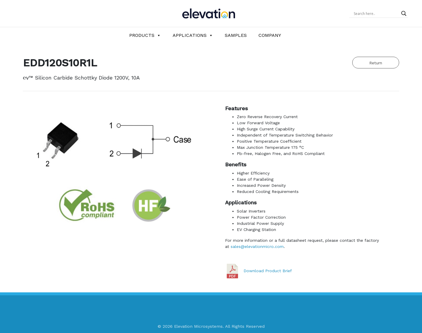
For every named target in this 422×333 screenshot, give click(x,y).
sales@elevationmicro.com (257, 246)
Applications (193, 35)
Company (269, 35)
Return (375, 63)
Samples (236, 35)
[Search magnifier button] (404, 13)
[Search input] (376, 13)
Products (145, 35)
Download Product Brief (268, 270)
